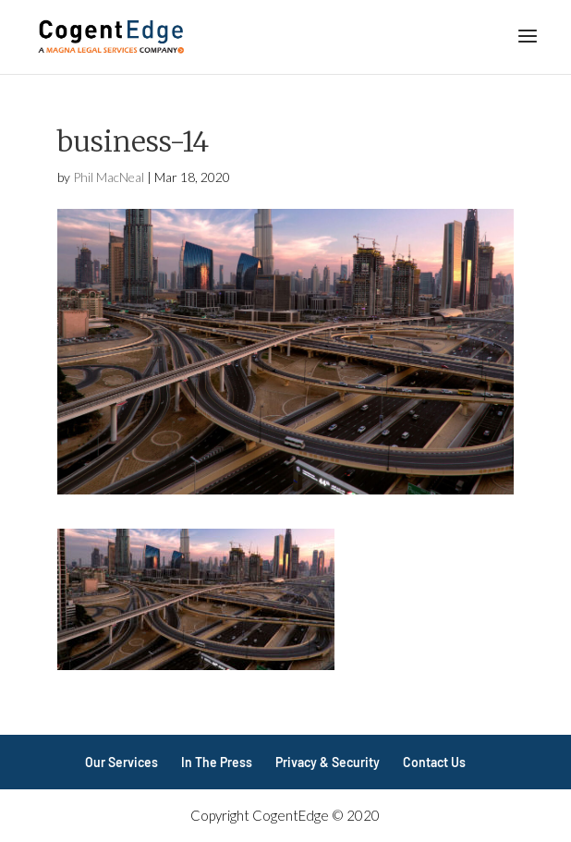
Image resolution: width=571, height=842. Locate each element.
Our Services (121, 762)
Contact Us (434, 762)
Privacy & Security (327, 762)
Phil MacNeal (108, 177)
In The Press (216, 762)
